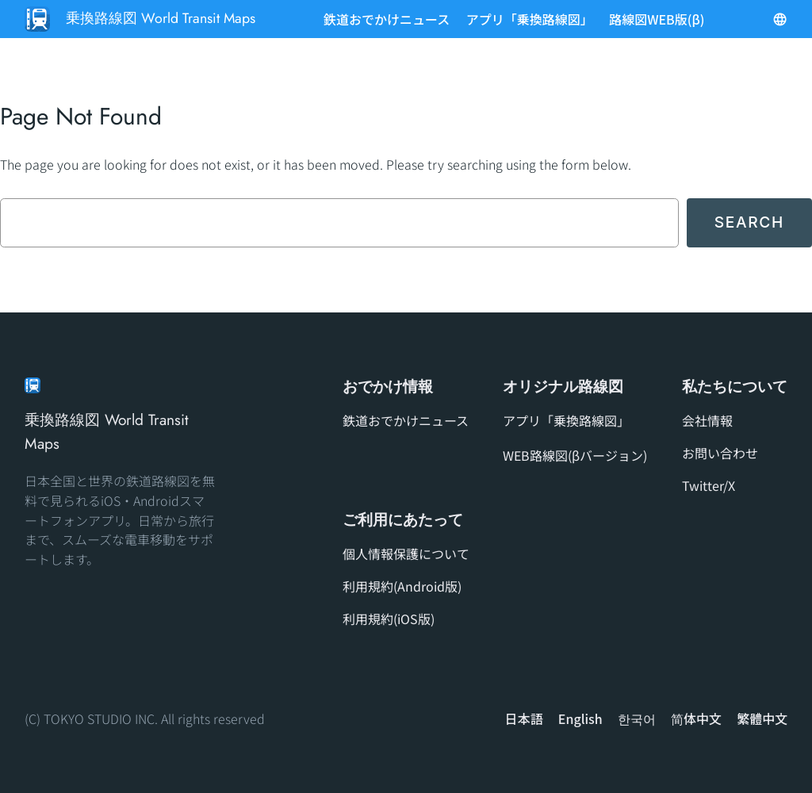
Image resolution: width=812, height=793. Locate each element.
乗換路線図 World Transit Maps (160, 18)
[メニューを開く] (779, 19)
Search (749, 222)
